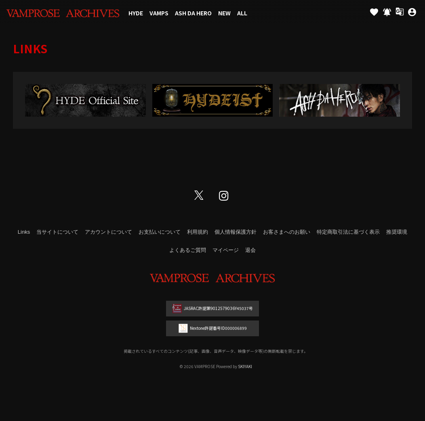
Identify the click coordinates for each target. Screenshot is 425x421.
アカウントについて (108, 232)
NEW (224, 13)
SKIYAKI (245, 366)
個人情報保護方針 (236, 232)
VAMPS (158, 13)
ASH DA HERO (193, 13)
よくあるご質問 (187, 250)
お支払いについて (160, 232)
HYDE (135, 13)
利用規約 (197, 232)
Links (24, 232)
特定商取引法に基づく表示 (348, 232)
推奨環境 (396, 232)
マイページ (225, 250)
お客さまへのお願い (286, 232)
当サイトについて (57, 232)
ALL (242, 13)
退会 (250, 250)
